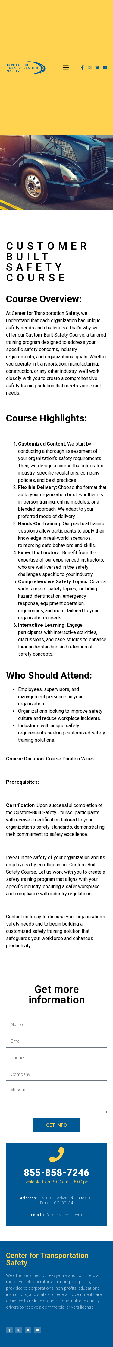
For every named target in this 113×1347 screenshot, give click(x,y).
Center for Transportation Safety (47, 1259)
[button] (66, 67)
